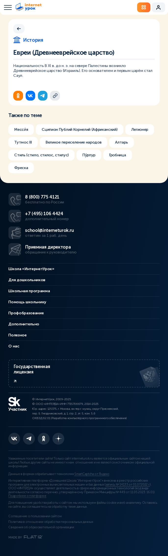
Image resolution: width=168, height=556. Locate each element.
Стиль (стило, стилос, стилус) (41, 155)
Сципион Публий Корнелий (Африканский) (79, 129)
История (28, 40)
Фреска (21, 168)
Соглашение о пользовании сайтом (35, 516)
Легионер (139, 129)
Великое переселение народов (73, 142)
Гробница (117, 155)
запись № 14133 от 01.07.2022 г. (127, 484)
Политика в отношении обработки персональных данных (50, 522)
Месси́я (21, 129)
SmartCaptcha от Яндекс (91, 474)
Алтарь (121, 142)
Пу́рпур (88, 155)
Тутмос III (23, 142)
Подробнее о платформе (27, 496)
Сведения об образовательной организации (41, 527)
